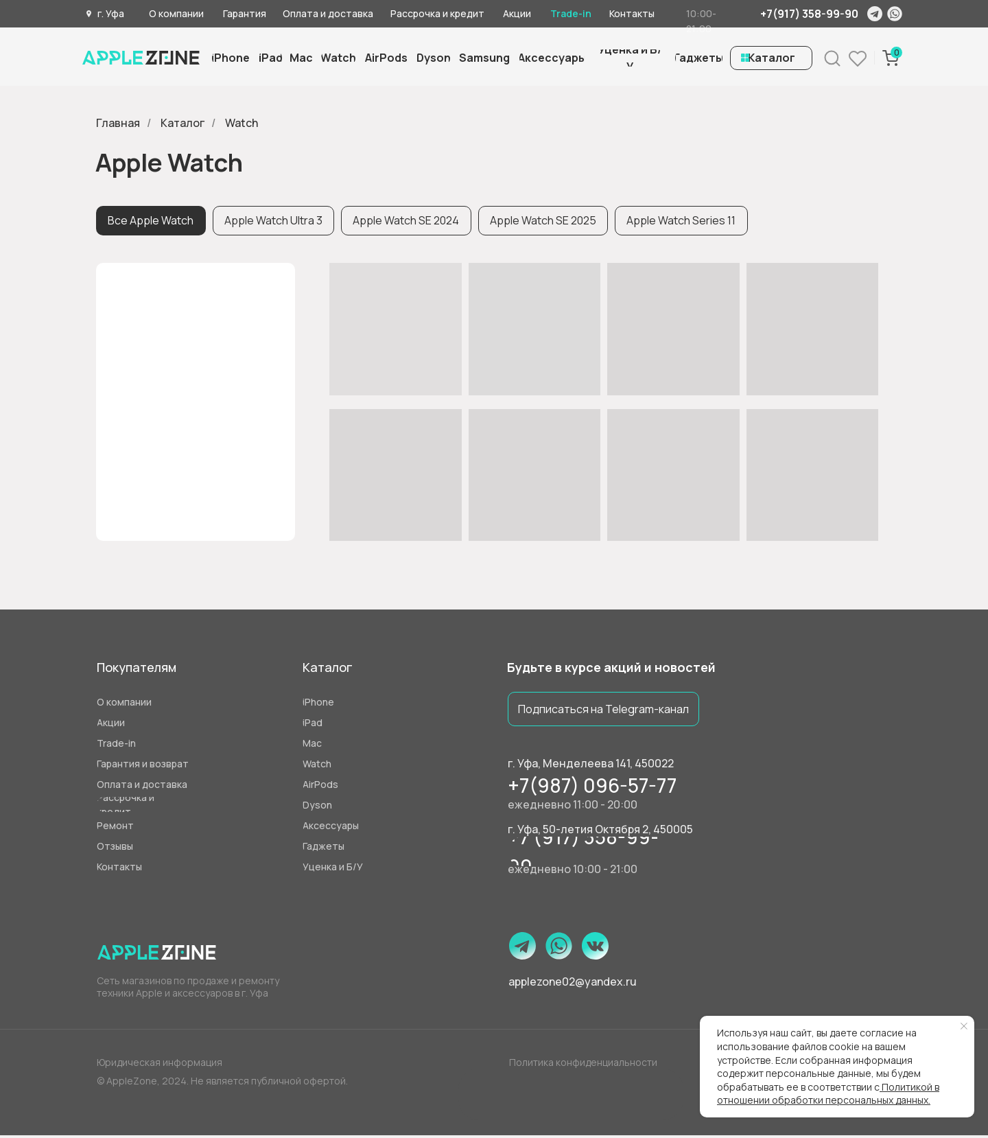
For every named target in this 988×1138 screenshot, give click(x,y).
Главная (118, 123)
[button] (630, 58)
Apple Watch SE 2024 (412, 221)
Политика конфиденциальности (583, 1064)
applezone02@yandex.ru (572, 984)
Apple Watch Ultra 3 (277, 221)
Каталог (182, 123)
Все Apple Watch (152, 221)
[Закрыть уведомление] (964, 1026)
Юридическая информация (159, 1064)
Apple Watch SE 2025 (551, 221)
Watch (241, 123)
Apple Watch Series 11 (691, 221)
